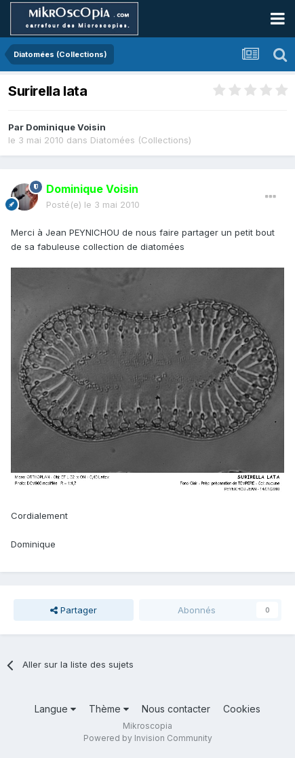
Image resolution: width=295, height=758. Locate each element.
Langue (55, 709)
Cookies (241, 709)
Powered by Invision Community (147, 738)
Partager (73, 610)
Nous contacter (176, 709)
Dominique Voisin (66, 127)
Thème (109, 709)
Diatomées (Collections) (140, 139)
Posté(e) (93, 204)
